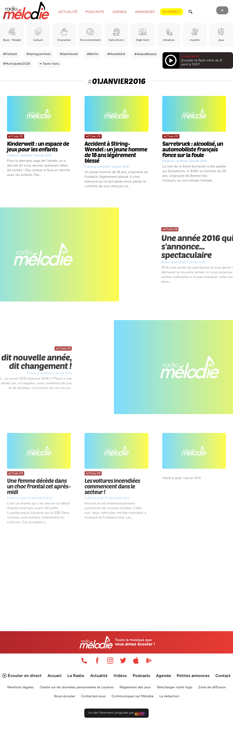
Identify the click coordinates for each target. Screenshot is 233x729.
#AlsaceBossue (145, 54)
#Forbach (10, 54)
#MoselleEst (116, 54)
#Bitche (92, 54)
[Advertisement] (116, 571)
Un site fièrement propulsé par (116, 713)
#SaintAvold (69, 54)
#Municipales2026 (16, 63)
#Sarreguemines (38, 54)
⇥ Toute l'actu (49, 63)
